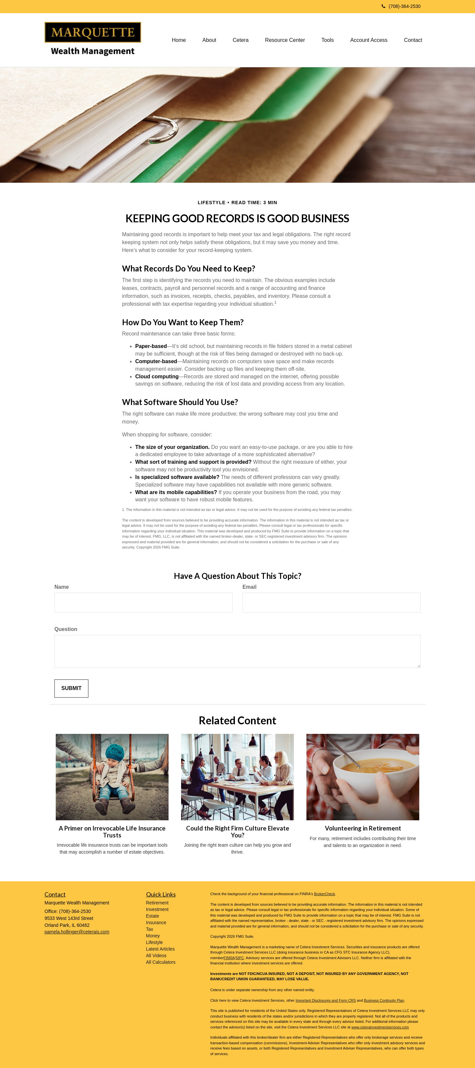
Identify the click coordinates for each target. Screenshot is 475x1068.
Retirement (157, 902)
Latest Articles (160, 949)
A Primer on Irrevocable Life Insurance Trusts (112, 832)
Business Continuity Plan (384, 1000)
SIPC (240, 958)
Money (153, 935)
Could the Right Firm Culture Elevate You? (237, 832)
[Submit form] (71, 688)
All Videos (156, 955)
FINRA (229, 958)
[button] (209, 40)
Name (61, 587)
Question (65, 629)
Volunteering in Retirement (363, 828)
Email (249, 587)
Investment (157, 909)
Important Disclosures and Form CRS (326, 1000)
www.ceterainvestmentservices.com (380, 1027)
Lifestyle (154, 942)
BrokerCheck (324, 894)
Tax (149, 929)
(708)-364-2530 (401, 6)
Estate (152, 916)
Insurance (156, 922)
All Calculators (160, 962)
